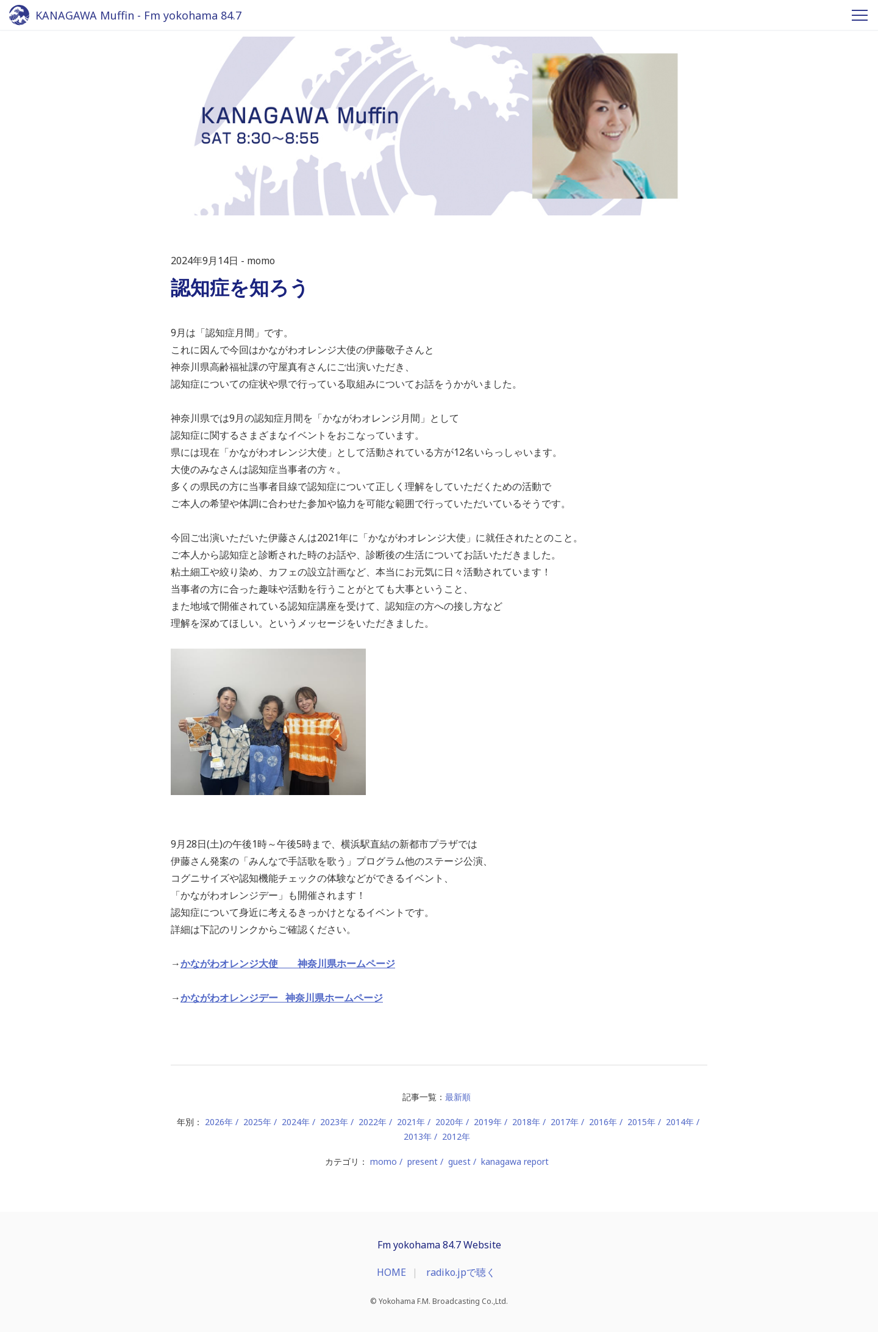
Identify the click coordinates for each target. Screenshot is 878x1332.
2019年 (488, 1122)
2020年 (449, 1122)
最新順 (458, 1097)
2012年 (456, 1136)
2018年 (526, 1122)
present (422, 1161)
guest (459, 1161)
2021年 (411, 1122)
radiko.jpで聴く (461, 1272)
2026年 (219, 1122)
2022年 (373, 1122)
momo (383, 1161)
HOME (391, 1272)
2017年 (565, 1122)
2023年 (334, 1122)
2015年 (641, 1122)
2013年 (418, 1136)
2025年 (257, 1122)
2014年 (680, 1122)
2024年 (296, 1122)
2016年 (603, 1122)
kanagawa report (515, 1161)
